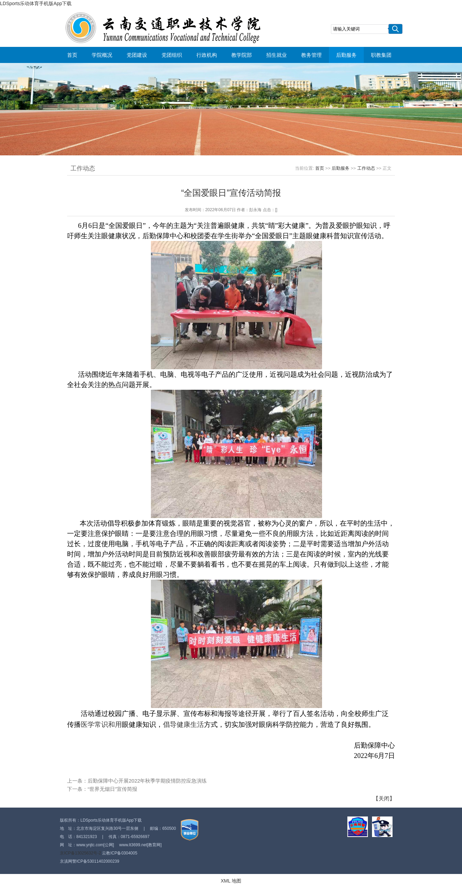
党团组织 (172, 55)
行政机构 (206, 55)
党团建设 (137, 55)
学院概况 (102, 55)
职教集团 (381, 55)
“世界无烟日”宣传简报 (112, 789)
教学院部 (241, 55)
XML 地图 (231, 881)
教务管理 (311, 55)
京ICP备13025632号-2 (80, 853)
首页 (72, 55)
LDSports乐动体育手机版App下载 (36, 3)
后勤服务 (346, 55)
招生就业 (276, 55)
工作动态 (366, 168)
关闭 (383, 798)
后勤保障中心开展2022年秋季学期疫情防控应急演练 (147, 781)
